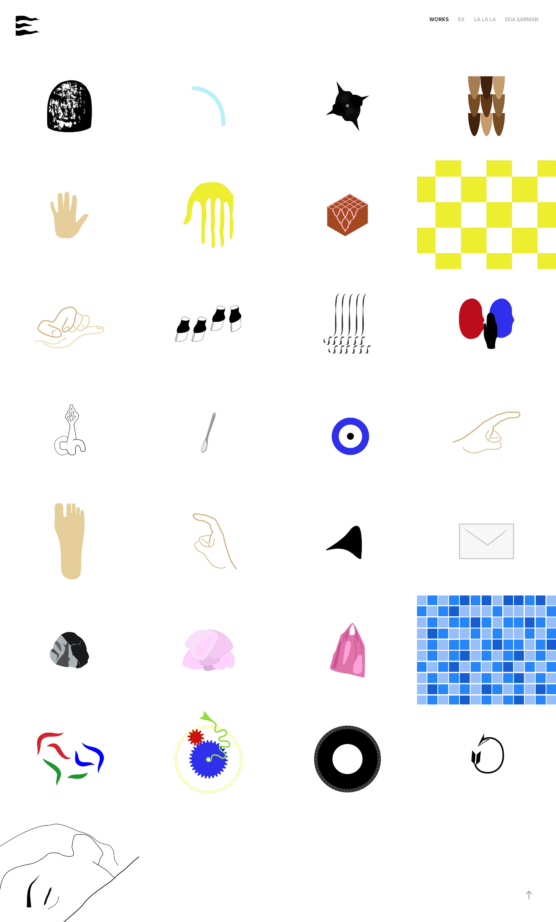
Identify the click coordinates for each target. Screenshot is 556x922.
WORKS (439, 19)
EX (461, 19)
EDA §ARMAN (522, 19)
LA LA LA (485, 19)
